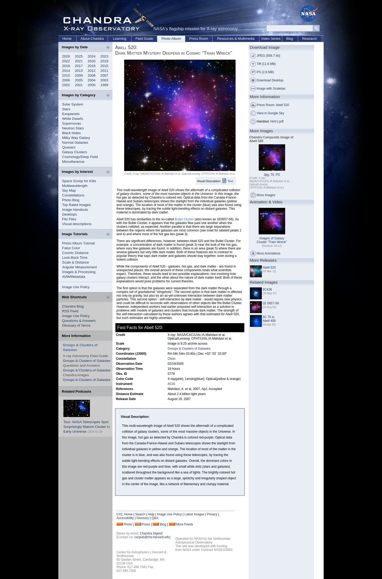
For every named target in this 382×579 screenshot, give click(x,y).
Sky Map (69, 190)
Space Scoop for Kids (79, 181)
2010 (66, 75)
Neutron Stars (73, 128)
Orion (171, 359)
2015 (104, 66)
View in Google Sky (270, 113)
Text (230, 181)
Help (151, 514)
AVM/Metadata (73, 277)
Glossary (142, 518)
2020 (92, 61)
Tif (272, 175)
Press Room (198, 39)
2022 (66, 61)
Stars (66, 109)
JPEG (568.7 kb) (268, 56)
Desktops (69, 214)
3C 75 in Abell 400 (269, 319)
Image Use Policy (76, 287)
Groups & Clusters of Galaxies (86, 361)
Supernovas (71, 123)
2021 (79, 61)
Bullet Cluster (184, 219)
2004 (92, 80)
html (274, 121)
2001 (79, 85)
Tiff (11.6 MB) (266, 64)
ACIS (171, 384)
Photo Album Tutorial (78, 243)
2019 (104, 61)
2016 (92, 66)
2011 (104, 71)
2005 (79, 80)
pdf (281, 121)
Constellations (73, 195)
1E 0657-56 (271, 303)
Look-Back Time (75, 258)
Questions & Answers (79, 321)
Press (146, 524)
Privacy (212, 514)
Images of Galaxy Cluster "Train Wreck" (272, 240)
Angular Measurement (79, 267)
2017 (79, 66)
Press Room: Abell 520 (273, 105)
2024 (92, 56)
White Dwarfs (72, 119)
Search (140, 514)
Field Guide (144, 39)
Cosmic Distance (75, 253)
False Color (71, 248)
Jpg (266, 175)
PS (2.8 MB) (265, 72)
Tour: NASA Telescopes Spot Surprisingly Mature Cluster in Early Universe (86, 426)
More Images (266, 195)
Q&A (154, 518)
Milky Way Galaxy (76, 138)
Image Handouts (75, 210)
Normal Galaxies (75, 142)
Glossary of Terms (76, 325)
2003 (104, 80)
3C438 (267, 289)
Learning (120, 39)
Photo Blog (70, 200)
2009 (79, 75)
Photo (128, 524)
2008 (92, 75)
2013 (79, 71)
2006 (66, 80)
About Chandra (92, 39)
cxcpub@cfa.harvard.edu (152, 537)
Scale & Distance (75, 262)
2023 (104, 56)
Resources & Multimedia (236, 39)
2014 (66, 71)
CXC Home (124, 514)
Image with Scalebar (271, 88)
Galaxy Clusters (74, 152)
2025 (79, 56)
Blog (289, 39)
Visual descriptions (77, 224)
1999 (104, 85)
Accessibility (125, 518)
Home (67, 39)
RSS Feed (70, 311)
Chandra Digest (151, 533)
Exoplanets (71, 114)
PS (278, 175)
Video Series (270, 39)
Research (309, 39)
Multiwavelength (75, 186)
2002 (66, 85)
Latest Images (194, 514)
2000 (92, 85)
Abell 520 (269, 267)
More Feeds (184, 524)
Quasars (68, 147)
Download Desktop (270, 80)
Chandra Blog (73, 306)
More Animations (268, 253)
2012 (92, 71)
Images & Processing (79, 272)
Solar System (72, 104)
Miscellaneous (73, 162)
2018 (66, 66)
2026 (66, 56)
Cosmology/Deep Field (80, 157)
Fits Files (69, 219)
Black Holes (71, 133)
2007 (104, 75)
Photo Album (171, 39)
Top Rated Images (76, 205)
